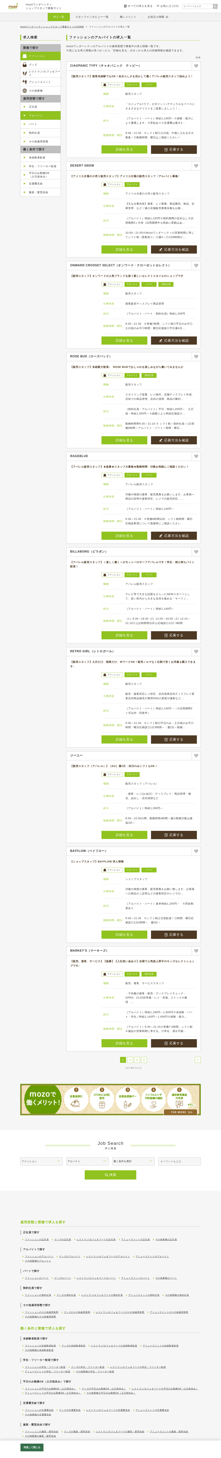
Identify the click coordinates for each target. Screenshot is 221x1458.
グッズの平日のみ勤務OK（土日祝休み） (104, 1388)
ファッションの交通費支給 (39, 1410)
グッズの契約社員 (66, 1295)
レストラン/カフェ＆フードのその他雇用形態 (120, 1312)
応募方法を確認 (174, 249)
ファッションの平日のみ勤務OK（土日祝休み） (50, 1388)
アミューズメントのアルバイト (152, 1256)
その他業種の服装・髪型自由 (40, 1436)
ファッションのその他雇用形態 (41, 1312)
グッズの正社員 (62, 1239)
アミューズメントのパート (135, 1278)
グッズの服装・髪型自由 (77, 1431)
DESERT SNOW (82, 165)
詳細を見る (124, 149)
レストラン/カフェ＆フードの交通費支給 (108, 1410)
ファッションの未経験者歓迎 (40, 1345)
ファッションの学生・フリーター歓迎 (45, 1367)
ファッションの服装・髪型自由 (41, 1431)
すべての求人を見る (140, 5)
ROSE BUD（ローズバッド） (91, 356)
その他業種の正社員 (166, 1239)
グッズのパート (62, 1278)
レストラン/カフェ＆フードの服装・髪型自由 (120, 1431)
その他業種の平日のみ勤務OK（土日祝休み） (111, 1393)
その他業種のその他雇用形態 (40, 1316)
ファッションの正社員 (37, 1239)
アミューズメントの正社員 (135, 1239)
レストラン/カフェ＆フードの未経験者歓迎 (114, 1345)
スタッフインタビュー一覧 (92, 16)
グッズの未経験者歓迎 (73, 1345)
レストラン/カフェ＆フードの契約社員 (102, 1295)
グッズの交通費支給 (70, 1410)
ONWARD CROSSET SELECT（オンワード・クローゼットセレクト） (120, 265)
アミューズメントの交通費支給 (152, 1410)
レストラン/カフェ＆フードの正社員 (96, 1239)
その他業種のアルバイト (38, 1261)
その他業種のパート (166, 1278)
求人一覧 (58, 16)
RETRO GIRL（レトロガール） (92, 651)
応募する (174, 149)
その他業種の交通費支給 (38, 1414)
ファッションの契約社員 (38, 1295)
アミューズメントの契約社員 (143, 1295)
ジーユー (76, 755)
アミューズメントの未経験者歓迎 (161, 1345)
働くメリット (128, 16)
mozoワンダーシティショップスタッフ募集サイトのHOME (52, 26)
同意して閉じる (32, 1447)
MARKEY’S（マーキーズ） (89, 950)
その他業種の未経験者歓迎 (39, 1350)
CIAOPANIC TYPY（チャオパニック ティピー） (105, 65)
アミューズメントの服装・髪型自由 (169, 1431)
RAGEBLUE (79, 456)
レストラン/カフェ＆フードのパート (96, 1278)
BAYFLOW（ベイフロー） (89, 850)
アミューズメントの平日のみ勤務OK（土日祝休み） (53, 1393)
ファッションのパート (37, 1278)
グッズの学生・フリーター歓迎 (88, 1367)
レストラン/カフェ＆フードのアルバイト (108, 1256)
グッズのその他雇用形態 (77, 1312)
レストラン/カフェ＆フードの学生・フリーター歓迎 (138, 1367)
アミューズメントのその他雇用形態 (169, 1312)
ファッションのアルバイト (39, 1256)
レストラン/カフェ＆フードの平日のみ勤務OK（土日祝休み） (165, 1388)
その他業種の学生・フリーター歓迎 (95, 1371)
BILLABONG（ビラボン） (89, 551)
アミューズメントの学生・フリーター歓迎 (47, 1371)
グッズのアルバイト (70, 1256)
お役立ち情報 (156, 16)
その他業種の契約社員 (177, 1295)
